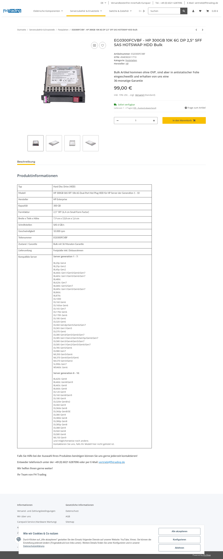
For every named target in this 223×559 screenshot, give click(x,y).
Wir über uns (24, 516)
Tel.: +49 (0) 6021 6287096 (168, 2)
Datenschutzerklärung (34, 546)
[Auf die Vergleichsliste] (94, 45)
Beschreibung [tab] (26, 161)
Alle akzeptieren (179, 532)
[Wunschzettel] (200, 11)
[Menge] (136, 120)
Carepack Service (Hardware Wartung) (37, 521)
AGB (68, 516)
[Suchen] (164, 11)
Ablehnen (179, 548)
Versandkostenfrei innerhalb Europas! (131, 2)
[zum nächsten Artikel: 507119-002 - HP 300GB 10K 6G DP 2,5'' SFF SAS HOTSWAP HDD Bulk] (202, 29)
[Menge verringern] (117, 120)
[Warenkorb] (212, 11)
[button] (193, 11)
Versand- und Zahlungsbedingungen (36, 510)
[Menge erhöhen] (154, 120)
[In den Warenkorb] (184, 120)
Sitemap (70, 521)
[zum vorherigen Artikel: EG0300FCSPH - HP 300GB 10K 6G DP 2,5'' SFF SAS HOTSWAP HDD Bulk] (196, 29)
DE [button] (102, 2)
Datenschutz (72, 510)
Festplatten (131, 60)
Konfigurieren (179, 540)
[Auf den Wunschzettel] (102, 45)
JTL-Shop (207, 555)
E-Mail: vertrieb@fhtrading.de (202, 2)
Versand (139, 94)
